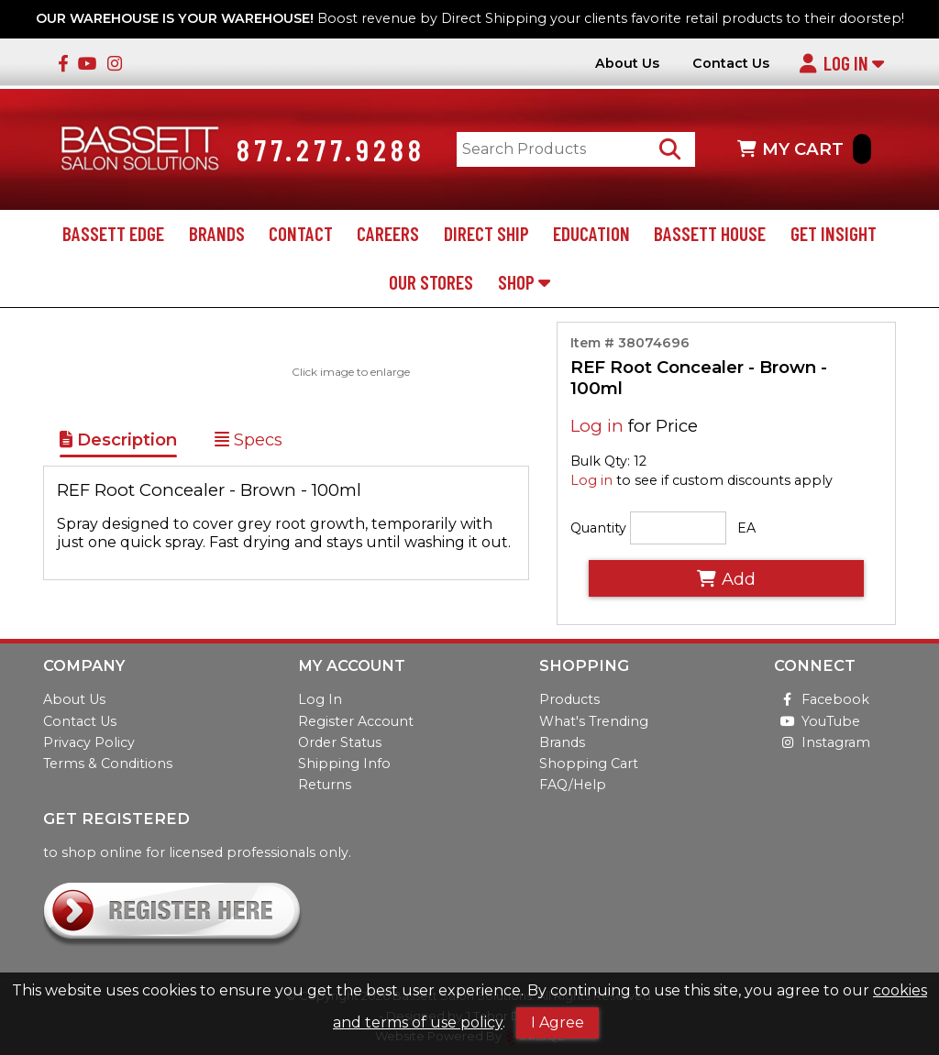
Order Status (339, 742)
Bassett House (710, 234)
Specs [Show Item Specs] (248, 439)
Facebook (821, 700)
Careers (388, 234)
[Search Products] (670, 149)
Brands (217, 234)
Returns (324, 784)
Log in (597, 426)
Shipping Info (344, 763)
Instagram (822, 742)
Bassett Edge (113, 234)
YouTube (817, 721)
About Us (627, 63)
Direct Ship (486, 234)
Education (591, 234)
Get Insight (833, 234)
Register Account (356, 721)
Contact (301, 234)
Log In (841, 62)
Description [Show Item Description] (118, 439)
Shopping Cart (588, 763)
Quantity (598, 528)
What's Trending (593, 721)
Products (569, 700)
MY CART (804, 150)
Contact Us (730, 63)
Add (726, 578)
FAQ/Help (572, 784)
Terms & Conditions (107, 763)
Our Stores (431, 281)
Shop (524, 281)
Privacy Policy (89, 742)
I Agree (557, 1022)
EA (746, 528)
